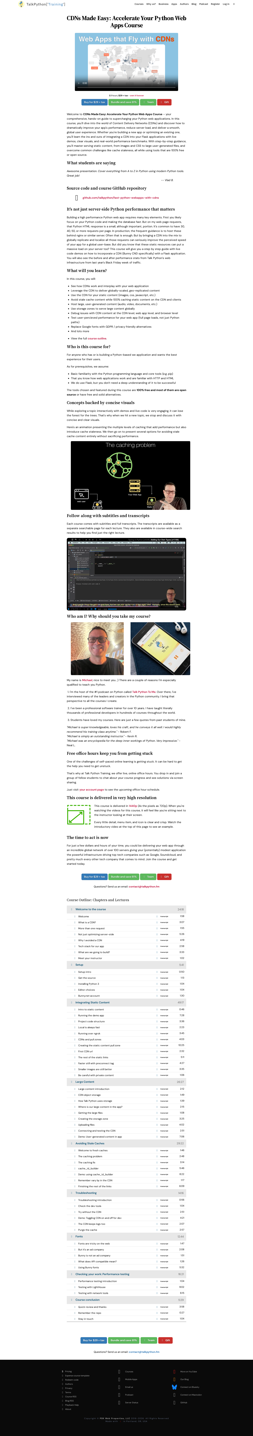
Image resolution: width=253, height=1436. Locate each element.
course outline (97, 338)
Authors (184, 3)
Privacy (66, 1388)
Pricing (66, 1371)
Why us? (151, 3)
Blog (194, 3)
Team (148, 102)
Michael (87, 680)
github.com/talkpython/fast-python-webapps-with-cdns (115, 197)
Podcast (203, 3)
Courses (139, 3)
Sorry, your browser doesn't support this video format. (126, 62)
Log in (226, 3)
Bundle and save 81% (124, 102)
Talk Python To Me (144, 692)
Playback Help (69, 1405)
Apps (174, 3)
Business (163, 3)
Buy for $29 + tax (94, 102)
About (65, 1409)
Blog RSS (67, 1400)
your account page (91, 789)
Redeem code (69, 1379)
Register (215, 3)
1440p (133, 806)
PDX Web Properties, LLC (115, 1418)
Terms (65, 1392)
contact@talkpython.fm (144, 886)
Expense (74, 1376)
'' (45, 4)
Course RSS (68, 1396)
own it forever (137, 95)
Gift (164, 102)
